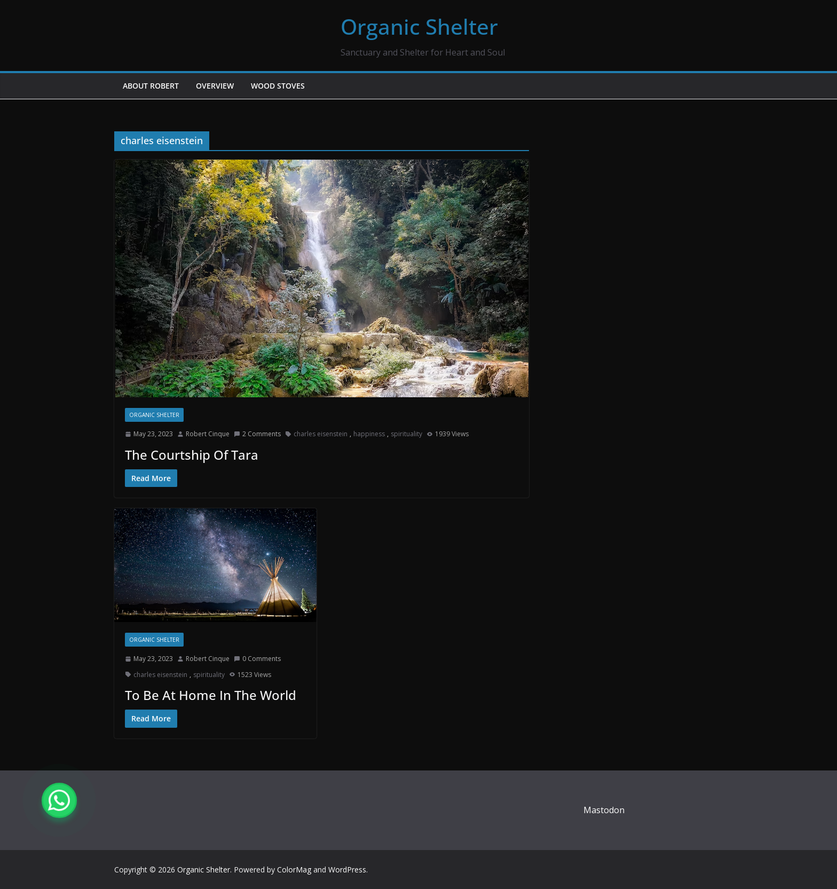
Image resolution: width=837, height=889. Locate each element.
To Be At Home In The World (210, 695)
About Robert (151, 86)
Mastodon (604, 810)
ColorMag (294, 869)
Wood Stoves (278, 86)
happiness (369, 433)
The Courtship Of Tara (191, 454)
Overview (215, 86)
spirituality (406, 433)
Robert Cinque (208, 433)
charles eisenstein (321, 433)
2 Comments (257, 433)
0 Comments (257, 658)
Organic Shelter (419, 26)
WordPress (347, 869)
